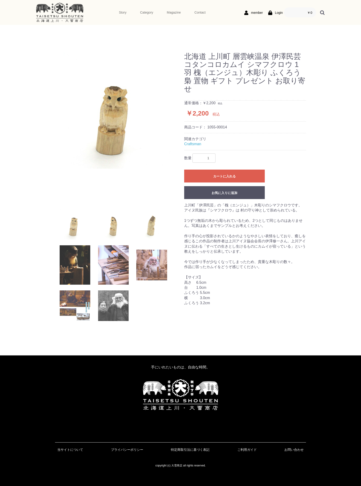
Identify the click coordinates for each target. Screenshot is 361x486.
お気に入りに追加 (224, 193)
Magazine (174, 12)
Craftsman (192, 144)
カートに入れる (224, 176)
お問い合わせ (294, 449)
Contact (200, 12)
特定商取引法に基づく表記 (190, 449)
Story (123, 12)
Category (146, 12)
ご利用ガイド (247, 449)
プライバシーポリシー (127, 449)
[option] (118, 110)
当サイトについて (70, 449)
